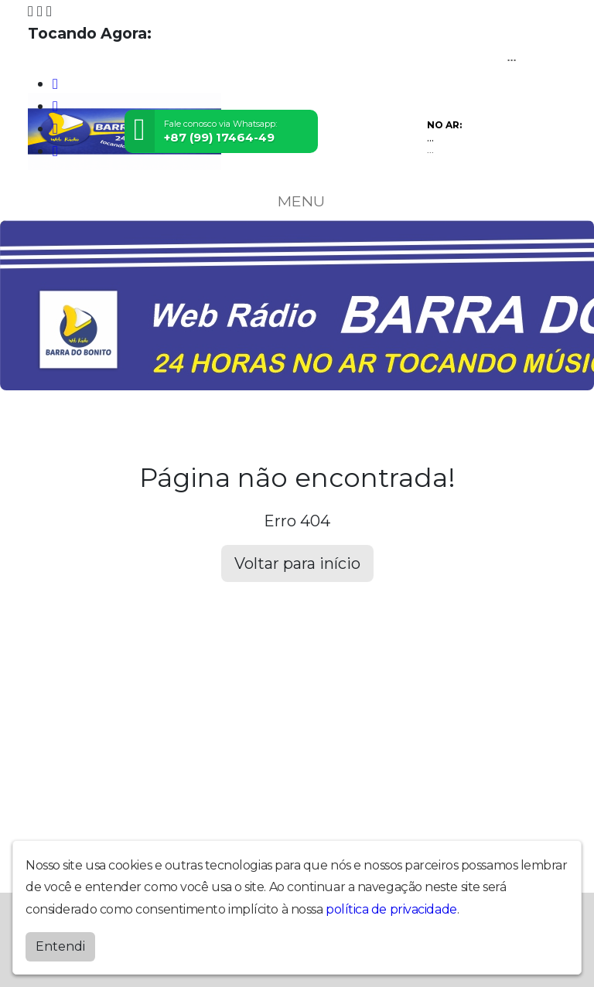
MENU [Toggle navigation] (297, 201)
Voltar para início (297, 563)
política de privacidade (391, 909)
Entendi (60, 946)
